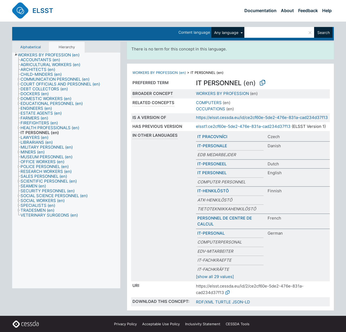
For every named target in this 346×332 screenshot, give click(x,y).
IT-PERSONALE (212, 145)
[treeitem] (51, 55)
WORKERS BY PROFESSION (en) (159, 72)
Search (323, 32)
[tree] (66, 171)
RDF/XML (205, 301)
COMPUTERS (209, 102)
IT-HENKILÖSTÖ (213, 190)
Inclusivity (202, 324)
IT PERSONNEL (212, 172)
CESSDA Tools (237, 324)
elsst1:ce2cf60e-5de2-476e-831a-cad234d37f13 (243, 126)
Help (327, 10)
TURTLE (223, 301)
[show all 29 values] (215, 276)
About (287, 10)
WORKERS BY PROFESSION (222, 93)
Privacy (125, 324)
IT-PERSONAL (211, 233)
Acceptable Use (161, 324)
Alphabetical (30, 47)
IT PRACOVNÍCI (212, 136)
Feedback (308, 10)
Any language (226, 32)
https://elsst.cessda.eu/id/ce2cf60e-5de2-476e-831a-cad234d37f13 (262, 117)
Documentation (260, 10)
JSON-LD (241, 301)
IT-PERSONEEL (212, 163)
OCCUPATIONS (210, 108)
